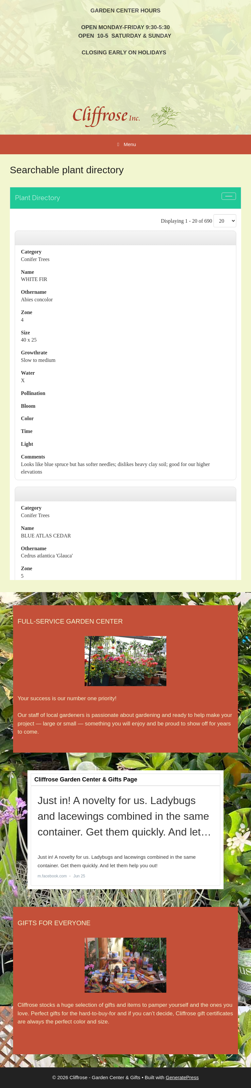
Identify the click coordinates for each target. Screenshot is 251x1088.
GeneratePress (182, 1077)
